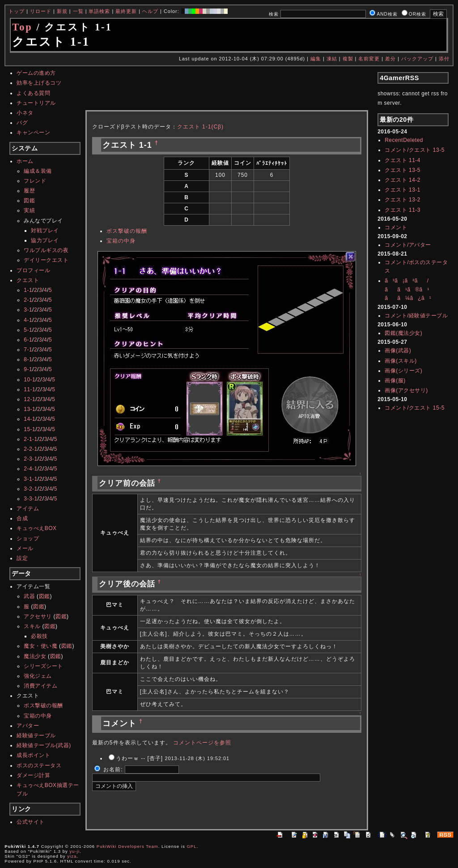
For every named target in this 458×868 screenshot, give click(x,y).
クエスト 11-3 (402, 210)
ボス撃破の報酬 (43, 705)
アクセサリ (38, 616)
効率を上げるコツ (39, 83)
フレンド (35, 181)
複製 (348, 58)
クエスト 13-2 (402, 200)
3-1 (28, 310)
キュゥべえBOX (36, 528)
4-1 (28, 320)
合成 (22, 518)
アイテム (28, 508)
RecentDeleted (404, 140)
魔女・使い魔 (40, 646)
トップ (16, 11)
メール (25, 548)
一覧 (78, 11)
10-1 (29, 379)
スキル (32, 626)
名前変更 (369, 58)
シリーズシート (43, 666)
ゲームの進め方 (36, 73)
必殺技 (39, 636)
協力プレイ (45, 240)
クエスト (28, 280)
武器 (29, 596)
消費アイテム (40, 686)
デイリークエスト (46, 260)
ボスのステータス (39, 765)
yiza (71, 856)
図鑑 (29, 200)
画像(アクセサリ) (406, 390)
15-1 (29, 429)
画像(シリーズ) (403, 371)
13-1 (29, 409)
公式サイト (31, 822)
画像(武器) (398, 350)
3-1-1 (31, 479)
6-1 (28, 340)
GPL (191, 846)
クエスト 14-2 (402, 180)
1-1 (28, 290)
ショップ (28, 538)
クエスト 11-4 (402, 160)
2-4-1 (31, 469)
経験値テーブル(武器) (44, 745)
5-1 (28, 330)
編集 (315, 58)
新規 (62, 11)
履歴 (29, 191)
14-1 (29, 419)
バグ (22, 123)
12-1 (29, 399)
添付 (444, 58)
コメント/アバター (408, 245)
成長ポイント (33, 755)
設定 (22, 558)
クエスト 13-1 (402, 190)
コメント (396, 227)
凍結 (332, 58)
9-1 (28, 369)
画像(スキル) (401, 361)
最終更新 (126, 11)
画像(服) (395, 380)
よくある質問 (33, 93)
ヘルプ (150, 11)
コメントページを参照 (202, 743)
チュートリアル (36, 103)
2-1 (28, 300)
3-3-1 (31, 499)
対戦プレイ (45, 230)
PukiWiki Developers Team (127, 846)
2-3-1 (31, 459)
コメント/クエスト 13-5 (415, 150)
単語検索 (99, 11)
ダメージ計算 (33, 775)
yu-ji (75, 851)
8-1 (28, 359)
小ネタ (25, 113)
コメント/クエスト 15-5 (415, 408)
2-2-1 (31, 449)
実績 (29, 210)
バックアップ (417, 58)
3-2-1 (31, 489)
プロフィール (33, 270)
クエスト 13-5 (402, 170)
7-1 (28, 349)
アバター (28, 726)
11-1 (29, 389)
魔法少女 (35, 656)
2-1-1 (31, 439)
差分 (390, 58)
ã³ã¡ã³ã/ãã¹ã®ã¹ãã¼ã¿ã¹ (408, 289)
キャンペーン (33, 132)
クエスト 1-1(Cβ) (200, 127)
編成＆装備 (38, 171)
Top (22, 27)
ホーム (25, 161)
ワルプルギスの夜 (46, 250)
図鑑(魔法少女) (403, 333)
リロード (40, 11)
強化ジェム (38, 676)
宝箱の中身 (38, 716)
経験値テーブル (36, 735)
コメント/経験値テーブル (416, 315)
